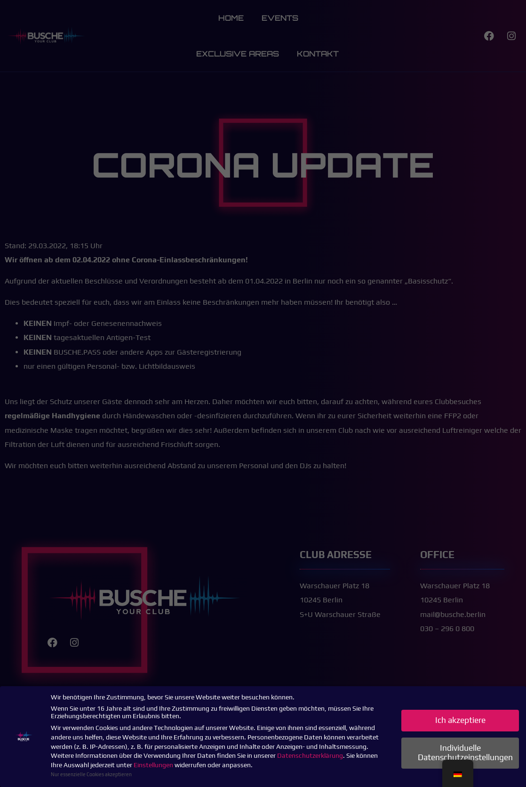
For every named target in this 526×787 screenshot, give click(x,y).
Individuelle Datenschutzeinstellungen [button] (465, 752)
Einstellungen (153, 765)
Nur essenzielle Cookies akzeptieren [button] (91, 774)
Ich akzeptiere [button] (460, 720)
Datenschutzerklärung (310, 755)
